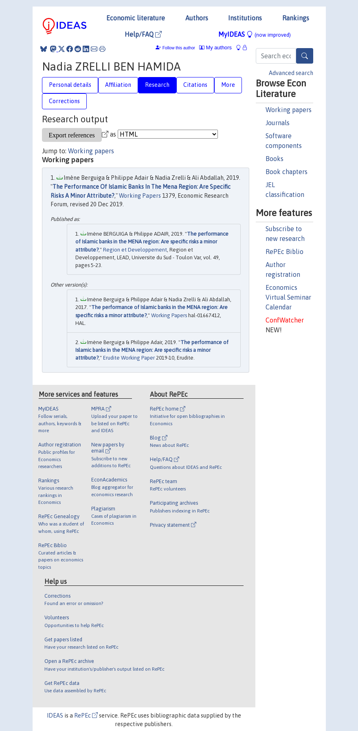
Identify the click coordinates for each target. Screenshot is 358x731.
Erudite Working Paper (129, 358)
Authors (196, 18)
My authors (215, 47)
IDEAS (55, 715)
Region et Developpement (135, 250)
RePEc (86, 715)
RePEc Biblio (284, 251)
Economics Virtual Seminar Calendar (288, 297)
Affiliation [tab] (118, 85)
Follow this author (179, 48)
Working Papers (140, 195)
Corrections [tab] (64, 101)
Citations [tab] (195, 85)
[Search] (304, 56)
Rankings (295, 18)
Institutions (245, 18)
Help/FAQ (143, 34)
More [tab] (228, 85)
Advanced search (291, 73)
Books (274, 158)
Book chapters (286, 171)
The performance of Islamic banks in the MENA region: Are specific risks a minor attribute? (151, 242)
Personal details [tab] (70, 85)
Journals (278, 122)
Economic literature (135, 18)
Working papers (289, 109)
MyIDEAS (254, 34)
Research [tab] (157, 85)
